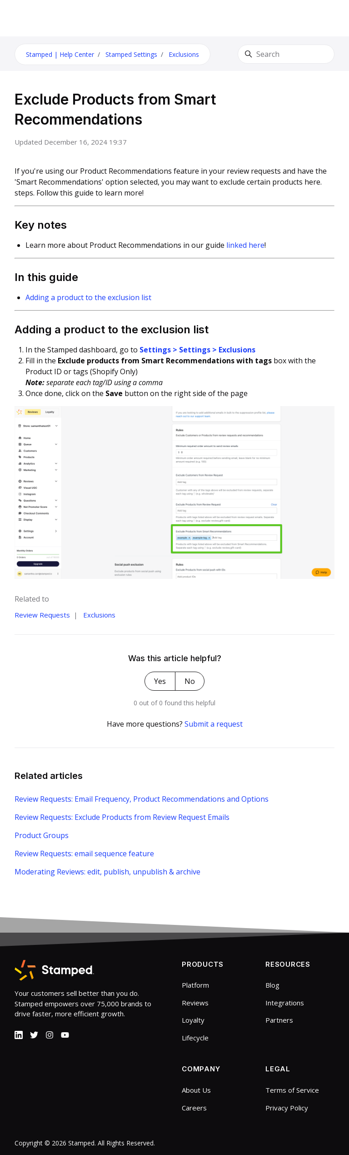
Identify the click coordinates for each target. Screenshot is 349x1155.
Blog (272, 984)
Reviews (195, 1002)
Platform (195, 984)
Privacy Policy (286, 1107)
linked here (245, 245)
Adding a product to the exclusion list (88, 297)
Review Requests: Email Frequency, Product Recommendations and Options (142, 799)
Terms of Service (292, 1090)
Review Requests (42, 614)
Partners (279, 1019)
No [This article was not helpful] (189, 681)
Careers (194, 1107)
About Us (196, 1090)
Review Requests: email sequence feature (84, 854)
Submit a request (213, 724)
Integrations (284, 1002)
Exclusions (184, 54)
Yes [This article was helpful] (160, 681)
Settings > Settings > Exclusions (197, 350)
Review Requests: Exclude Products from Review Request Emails (122, 817)
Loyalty (193, 1019)
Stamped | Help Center (60, 54)
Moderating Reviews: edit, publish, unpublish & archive (107, 872)
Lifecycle (195, 1037)
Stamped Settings (131, 54)
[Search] (286, 54)
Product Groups (42, 835)
